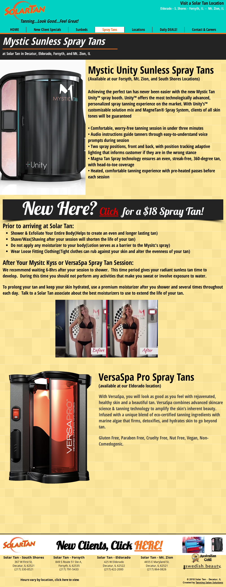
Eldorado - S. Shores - (174, 8)
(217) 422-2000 (113, 569)
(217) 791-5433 (69, 569)
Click (108, 211)
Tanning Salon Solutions (209, 582)
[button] (203, 29)
